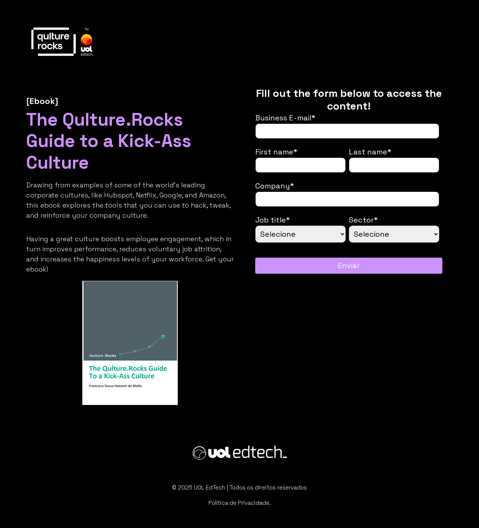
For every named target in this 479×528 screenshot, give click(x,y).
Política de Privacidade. (239, 502)
